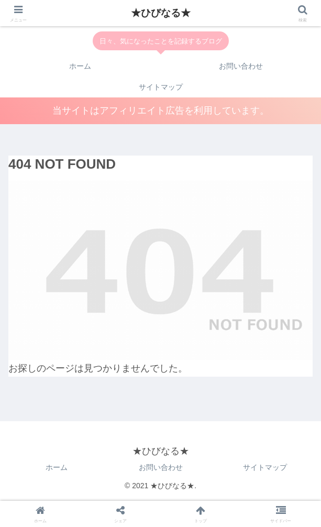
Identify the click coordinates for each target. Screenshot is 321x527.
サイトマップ (265, 467)
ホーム (57, 467)
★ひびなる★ (161, 12)
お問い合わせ (161, 467)
